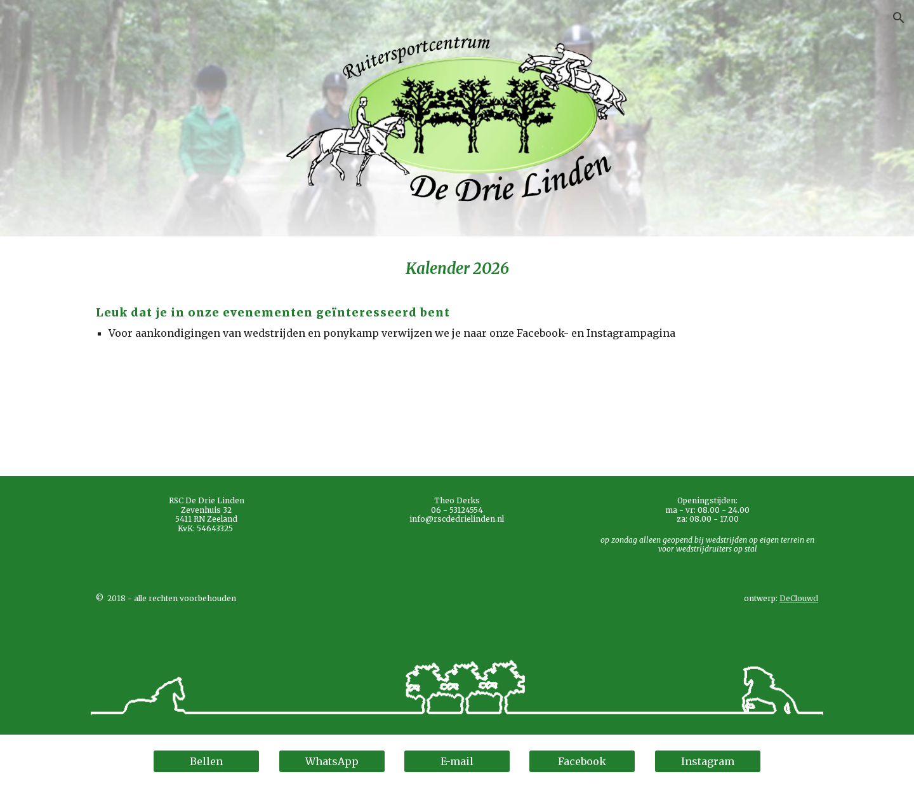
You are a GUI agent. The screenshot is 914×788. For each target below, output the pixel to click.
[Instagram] (707, 761)
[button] (899, 18)
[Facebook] (582, 761)
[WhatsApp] (332, 761)
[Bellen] (206, 761)
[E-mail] (457, 761)
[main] (457, 356)
